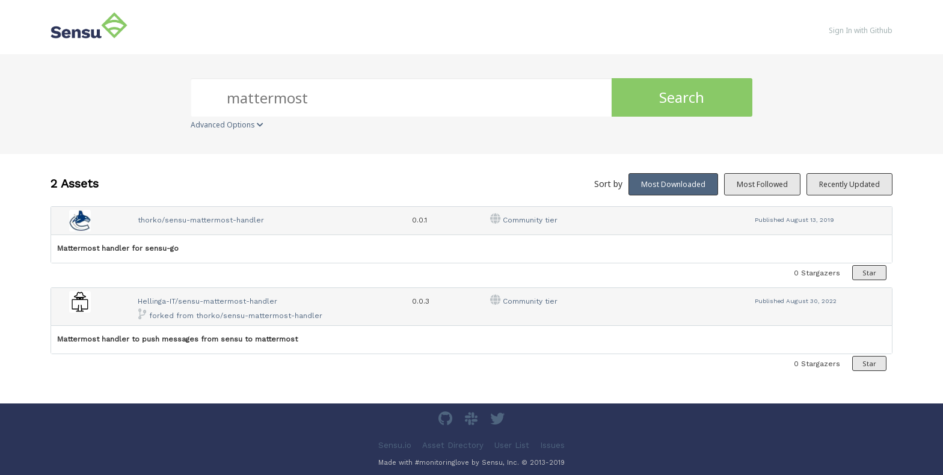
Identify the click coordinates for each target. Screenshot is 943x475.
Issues (552, 444)
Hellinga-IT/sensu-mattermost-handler (207, 301)
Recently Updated (849, 184)
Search (681, 97)
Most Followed (762, 184)
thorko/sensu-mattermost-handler (201, 220)
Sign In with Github (860, 30)
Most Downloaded (673, 184)
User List (511, 444)
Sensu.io (394, 444)
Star (869, 272)
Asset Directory (453, 444)
